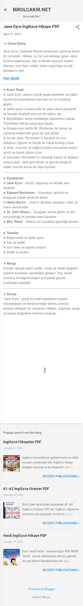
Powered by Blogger (41, 589)
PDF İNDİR (11, 78)
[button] (77, 27)
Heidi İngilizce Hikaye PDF (25, 535)
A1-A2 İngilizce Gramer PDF (26, 489)
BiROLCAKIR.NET (32, 9)
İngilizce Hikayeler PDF (22, 442)
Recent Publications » (61, 476)
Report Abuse (41, 597)
